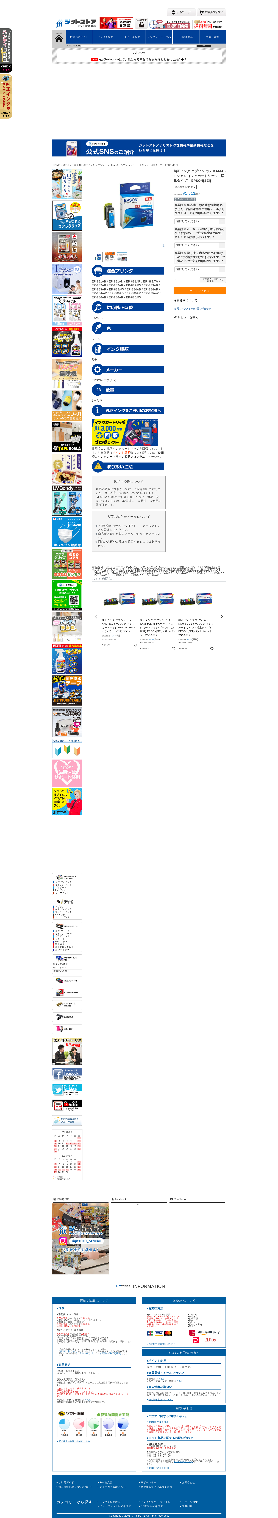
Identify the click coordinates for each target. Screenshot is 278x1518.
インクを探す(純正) (111, 1501)
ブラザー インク (63, 887)
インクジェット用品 (159, 37)
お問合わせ (188, 1482)
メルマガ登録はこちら (113, 1486)
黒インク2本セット (62, 964)
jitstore (139, 1204)
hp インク (60, 890)
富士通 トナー (62, 944)
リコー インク (62, 893)
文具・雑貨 (212, 37)
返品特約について (186, 300)
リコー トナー (62, 939)
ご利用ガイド (66, 1482)
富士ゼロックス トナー (67, 947)
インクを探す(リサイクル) (156, 1501)
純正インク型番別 (72, 165)
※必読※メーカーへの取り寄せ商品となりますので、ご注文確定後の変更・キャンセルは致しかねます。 (199, 233)
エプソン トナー (63, 931)
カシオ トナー (62, 950)
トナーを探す (132, 37)
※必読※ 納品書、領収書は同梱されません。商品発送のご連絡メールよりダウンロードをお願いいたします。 (199, 209)
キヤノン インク (63, 909)
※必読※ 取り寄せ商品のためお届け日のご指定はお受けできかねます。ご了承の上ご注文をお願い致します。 (199, 257)
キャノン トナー (63, 934)
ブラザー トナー (63, 936)
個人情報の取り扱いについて (75, 1486)
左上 (7, 54)
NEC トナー (61, 942)
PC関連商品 (186, 37)
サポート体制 (148, 1482)
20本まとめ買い (61, 971)
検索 (203, 46)
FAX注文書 (106, 1482)
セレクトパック (61, 967)
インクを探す (105, 37)
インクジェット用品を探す (115, 1506)
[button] (96, 617)
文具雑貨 (187, 1506)
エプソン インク (63, 882)
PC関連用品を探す (152, 1506)
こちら (88, 1400)
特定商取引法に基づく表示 (156, 1486)
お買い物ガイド (79, 37)
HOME (56, 165)
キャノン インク (63, 885)
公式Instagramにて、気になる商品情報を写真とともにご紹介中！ (143, 59)
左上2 (7, 100)
